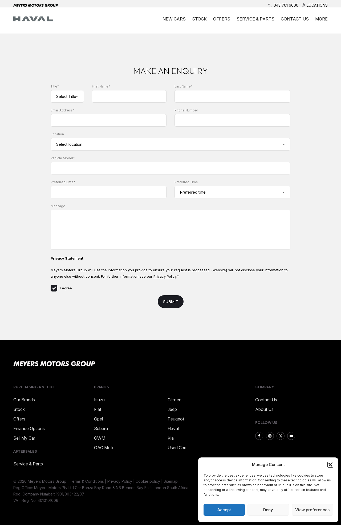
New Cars (174, 22)
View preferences (312, 509)
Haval (173, 428)
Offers (221, 22)
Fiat (97, 409)
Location (57, 134)
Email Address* (63, 110)
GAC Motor (105, 447)
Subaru (101, 428)
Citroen (174, 399)
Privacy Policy (164, 276)
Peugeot (176, 419)
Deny (268, 509)
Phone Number (186, 110)
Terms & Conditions (87, 481)
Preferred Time (186, 182)
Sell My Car (24, 438)
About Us (264, 409)
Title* (55, 86)
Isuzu (99, 399)
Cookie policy (148, 481)
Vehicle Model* (63, 158)
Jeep (172, 409)
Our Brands (24, 399)
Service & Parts (255, 22)
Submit (170, 301)
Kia (171, 438)
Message (58, 206)
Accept (224, 509)
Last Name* (183, 86)
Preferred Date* (63, 182)
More (321, 22)
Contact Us (295, 22)
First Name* (101, 86)
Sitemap (171, 481)
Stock (199, 22)
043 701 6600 (286, 5)
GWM (99, 438)
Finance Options (29, 428)
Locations (317, 5)
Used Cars (178, 447)
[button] (330, 464)
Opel (98, 419)
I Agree (61, 288)
